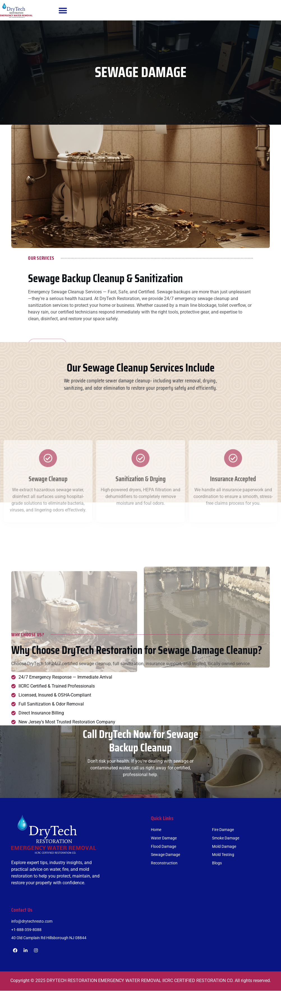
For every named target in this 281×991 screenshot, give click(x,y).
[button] (63, 10)
